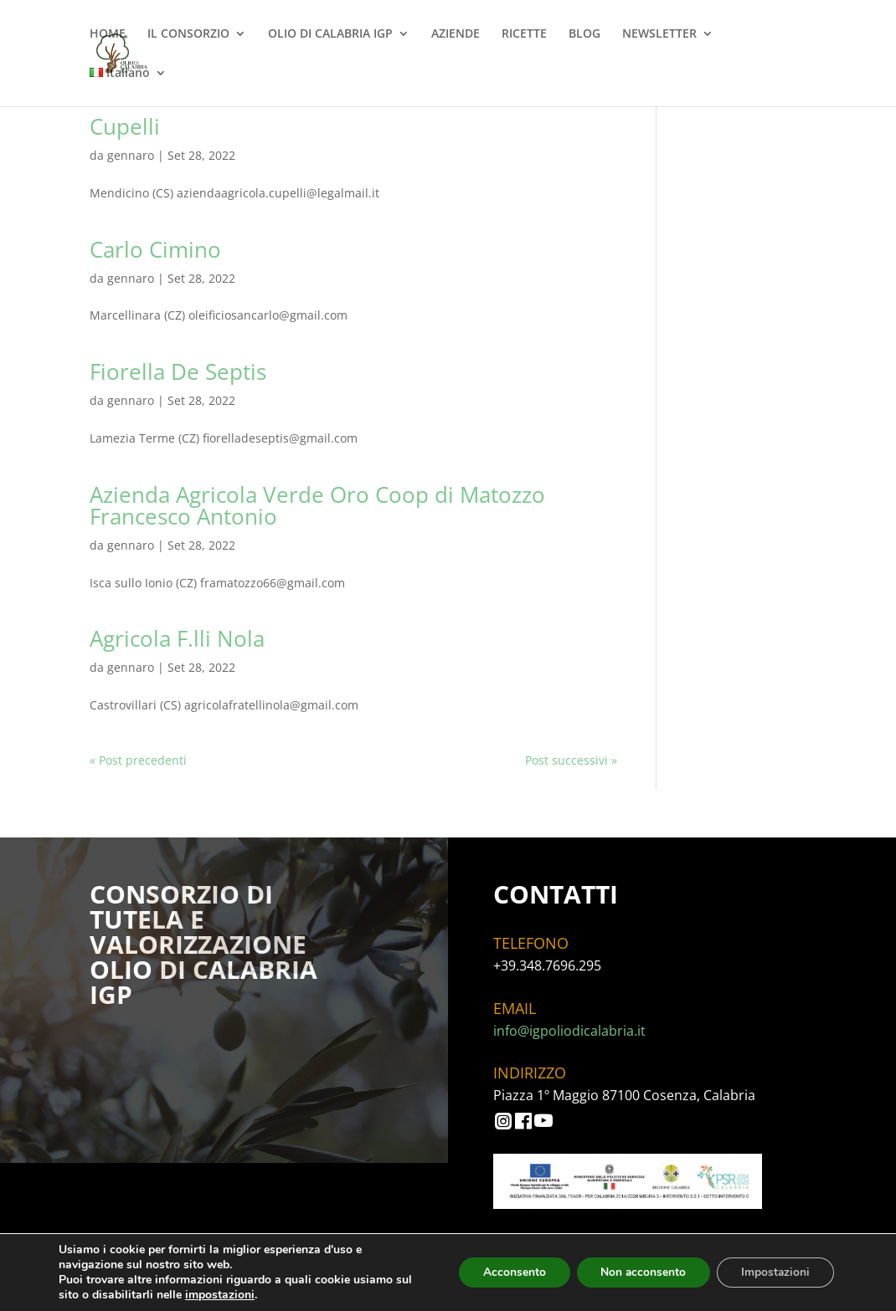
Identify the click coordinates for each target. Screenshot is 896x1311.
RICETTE (524, 34)
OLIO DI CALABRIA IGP (330, 34)
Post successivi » (571, 760)
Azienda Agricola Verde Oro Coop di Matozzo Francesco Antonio (317, 505)
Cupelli (125, 126)
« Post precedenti (138, 760)
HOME (108, 34)
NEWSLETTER (659, 34)
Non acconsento (639, 1272)
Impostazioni (774, 1272)
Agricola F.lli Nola (177, 638)
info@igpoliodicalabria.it (569, 1031)
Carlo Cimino (155, 249)
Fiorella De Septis (178, 371)
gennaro (130, 155)
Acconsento (507, 1272)
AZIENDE (455, 34)
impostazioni (220, 1295)
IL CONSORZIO (188, 34)
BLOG (584, 34)
